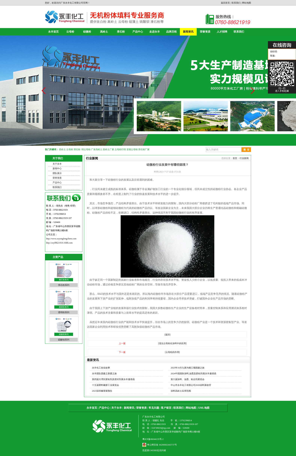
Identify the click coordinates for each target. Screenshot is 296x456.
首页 (235, 158)
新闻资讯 (188, 31)
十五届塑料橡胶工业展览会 (105, 385)
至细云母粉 (132, 149)
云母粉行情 (120, 149)
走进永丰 (154, 31)
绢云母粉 (85, 149)
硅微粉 (87, 31)
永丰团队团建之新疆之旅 (104, 373)
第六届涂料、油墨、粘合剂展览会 (187, 379)
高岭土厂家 (108, 149)
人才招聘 (222, 31)
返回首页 (225, 2)
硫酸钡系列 (63, 339)
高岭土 (104, 31)
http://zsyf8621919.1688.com (59, 242)
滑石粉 (121, 31)
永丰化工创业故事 (101, 367)
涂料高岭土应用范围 (181, 391)
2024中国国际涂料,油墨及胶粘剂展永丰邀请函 (193, 373)
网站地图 (246, 2)
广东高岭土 (96, 149)
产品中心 (137, 31)
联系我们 (236, 2)
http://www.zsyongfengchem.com (61, 238)
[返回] (167, 334)
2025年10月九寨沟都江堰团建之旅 (187, 367)
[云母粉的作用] (172, 352)
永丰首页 (53, 31)
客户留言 (166, 407)
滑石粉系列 (63, 285)
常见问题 (154, 407)
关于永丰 (57, 164)
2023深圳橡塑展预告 (102, 391)
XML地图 (203, 407)
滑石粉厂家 (143, 149)
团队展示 (57, 173)
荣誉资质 (205, 31)
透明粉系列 (63, 312)
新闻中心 (57, 168)
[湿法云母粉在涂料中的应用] (172, 343)
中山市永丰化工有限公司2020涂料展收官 (191, 385)
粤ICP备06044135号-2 (153, 439)
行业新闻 (244, 158)
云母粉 (70, 31)
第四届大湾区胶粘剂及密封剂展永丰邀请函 (113, 379)
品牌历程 (171, 31)
